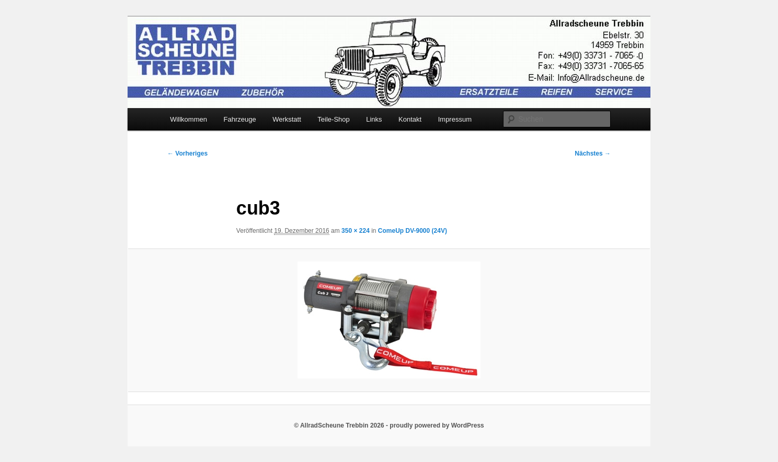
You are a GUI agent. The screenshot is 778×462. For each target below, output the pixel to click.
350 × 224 (355, 230)
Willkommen (188, 119)
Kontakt (409, 119)
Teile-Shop (333, 119)
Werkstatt (286, 119)
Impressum (455, 119)
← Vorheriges (187, 153)
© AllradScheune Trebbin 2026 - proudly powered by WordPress (389, 425)
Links (374, 119)
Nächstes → (593, 153)
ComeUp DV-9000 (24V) (412, 230)
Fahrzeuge (239, 119)
